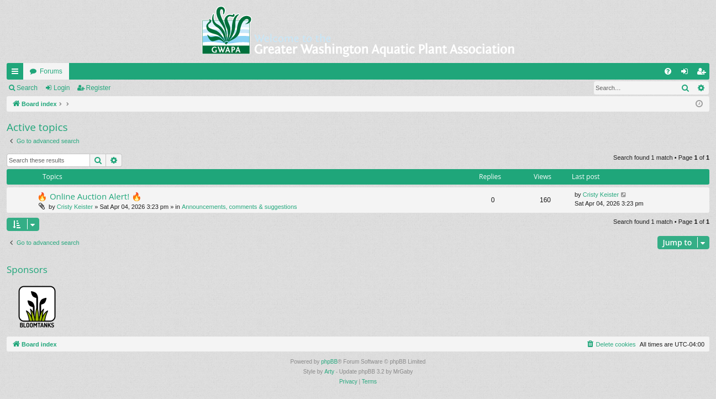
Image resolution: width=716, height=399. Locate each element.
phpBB (329, 362)
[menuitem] (668, 71)
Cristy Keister (75, 206)
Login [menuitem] (687, 73)
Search (27, 88)
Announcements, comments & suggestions (239, 206)
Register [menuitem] (703, 73)
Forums (51, 71)
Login (62, 88)
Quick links (17, 73)
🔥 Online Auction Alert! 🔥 (89, 196)
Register (98, 88)
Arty (329, 372)
